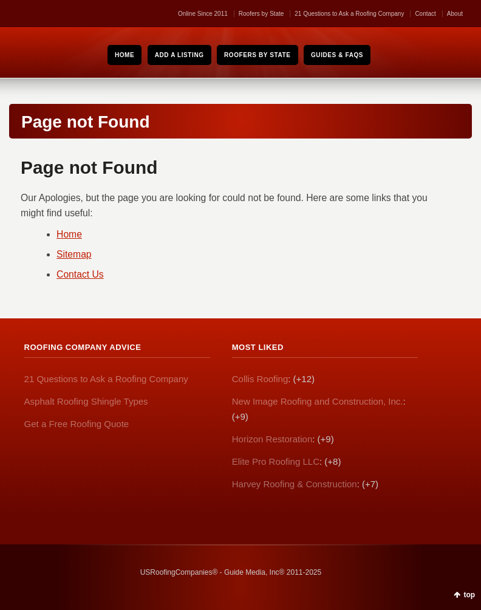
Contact (425, 13)
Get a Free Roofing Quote (76, 424)
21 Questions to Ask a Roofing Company (349, 13)
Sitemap (74, 254)
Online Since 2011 (203, 13)
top (469, 595)
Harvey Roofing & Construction (294, 484)
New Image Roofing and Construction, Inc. (317, 401)
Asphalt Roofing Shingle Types (86, 401)
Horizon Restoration (272, 439)
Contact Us (80, 274)
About (455, 13)
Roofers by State (261, 13)
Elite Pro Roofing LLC (275, 461)
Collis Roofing (260, 379)
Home (69, 234)
